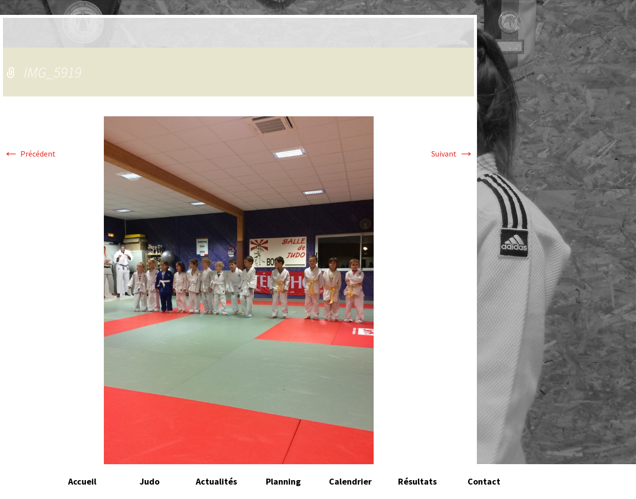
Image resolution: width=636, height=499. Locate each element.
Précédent (29, 154)
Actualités (216, 481)
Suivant (452, 154)
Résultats (417, 481)
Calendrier (350, 481)
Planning (283, 481)
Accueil (82, 481)
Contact (484, 481)
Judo (149, 481)
